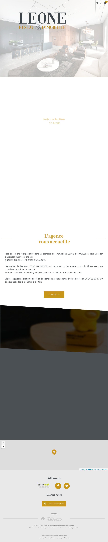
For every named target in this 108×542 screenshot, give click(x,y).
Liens (61, 528)
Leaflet (82, 469)
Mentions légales (42, 528)
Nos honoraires (54, 528)
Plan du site (33, 528)
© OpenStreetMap (101, 469)
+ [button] (3, 443)
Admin (66, 528)
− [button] (3, 447)
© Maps (90, 469)
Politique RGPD (73, 528)
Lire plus (54, 294)
